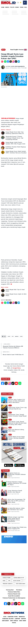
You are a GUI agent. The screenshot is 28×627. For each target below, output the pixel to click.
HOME (2, 7)
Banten (23, 618)
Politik (9, 477)
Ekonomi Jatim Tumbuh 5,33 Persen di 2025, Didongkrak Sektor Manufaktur (16, 401)
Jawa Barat (5, 620)
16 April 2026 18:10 (15, 486)
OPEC (9, 336)
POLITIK (12, 7)
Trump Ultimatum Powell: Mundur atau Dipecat (15, 491)
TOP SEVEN (5, 470)
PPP (9, 580)
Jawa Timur (22, 620)
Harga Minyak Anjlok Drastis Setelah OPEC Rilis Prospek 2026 (15, 143)
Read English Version (16, 50)
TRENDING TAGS (7, 574)
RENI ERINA (8, 300)
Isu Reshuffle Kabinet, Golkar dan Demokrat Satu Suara (16, 509)
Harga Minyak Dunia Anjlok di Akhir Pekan (16, 294)
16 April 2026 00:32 (15, 477)
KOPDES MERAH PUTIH (19, 577)
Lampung (17, 618)
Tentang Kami (10, 590)
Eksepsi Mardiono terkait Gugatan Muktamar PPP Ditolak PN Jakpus (17, 483)
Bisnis (3, 50)
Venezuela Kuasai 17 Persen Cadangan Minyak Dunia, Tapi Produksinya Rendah (14, 138)
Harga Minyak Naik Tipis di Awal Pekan (15, 290)
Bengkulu (22, 616)
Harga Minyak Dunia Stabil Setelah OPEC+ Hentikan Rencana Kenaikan (16, 152)
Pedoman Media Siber (14, 592)
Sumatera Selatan (7, 618)
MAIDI (4, 580)
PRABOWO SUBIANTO (8, 583)
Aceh (4, 616)
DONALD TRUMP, (7, 577)
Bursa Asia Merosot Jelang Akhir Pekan (16, 430)
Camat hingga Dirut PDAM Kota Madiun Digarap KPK (17, 528)
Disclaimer (19, 590)
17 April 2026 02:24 (15, 523)
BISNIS (17, 7)
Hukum (9, 530)
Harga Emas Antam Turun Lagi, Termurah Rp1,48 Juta (17, 408)
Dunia (9, 494)
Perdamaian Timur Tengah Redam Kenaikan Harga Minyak (17, 415)
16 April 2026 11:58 (14, 494)
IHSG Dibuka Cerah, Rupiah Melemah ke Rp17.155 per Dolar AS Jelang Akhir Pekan (17, 423)
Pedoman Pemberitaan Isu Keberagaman (14, 598)
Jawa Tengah (14, 620)
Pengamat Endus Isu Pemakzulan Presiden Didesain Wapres (17, 474)
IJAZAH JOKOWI (16, 580)
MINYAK (17, 336)
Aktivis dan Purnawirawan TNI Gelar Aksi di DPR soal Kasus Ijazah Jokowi (16, 501)
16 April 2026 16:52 (15, 511)
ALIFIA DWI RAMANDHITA (18, 66)
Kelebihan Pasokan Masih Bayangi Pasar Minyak (16, 147)
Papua (14, 622)
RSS (14, 600)
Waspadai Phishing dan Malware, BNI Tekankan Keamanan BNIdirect (13, 347)
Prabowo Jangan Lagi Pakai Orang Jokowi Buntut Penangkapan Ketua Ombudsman (16, 519)
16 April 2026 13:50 (15, 530)
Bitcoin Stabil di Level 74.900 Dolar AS (13, 354)
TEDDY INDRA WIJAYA (20, 583)
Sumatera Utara (13, 616)
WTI (13, 336)
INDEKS (7, 7)
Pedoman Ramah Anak (14, 594)
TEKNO (22, 7)
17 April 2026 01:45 (15, 504)
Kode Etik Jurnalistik (14, 596)
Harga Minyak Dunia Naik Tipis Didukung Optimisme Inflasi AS (15, 132)
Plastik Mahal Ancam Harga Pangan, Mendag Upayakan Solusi (16, 438)
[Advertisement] (14, 32)
